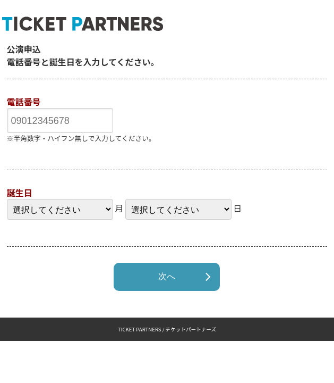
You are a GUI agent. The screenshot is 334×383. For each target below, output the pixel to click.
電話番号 (24, 101)
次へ (166, 276)
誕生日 (19, 192)
